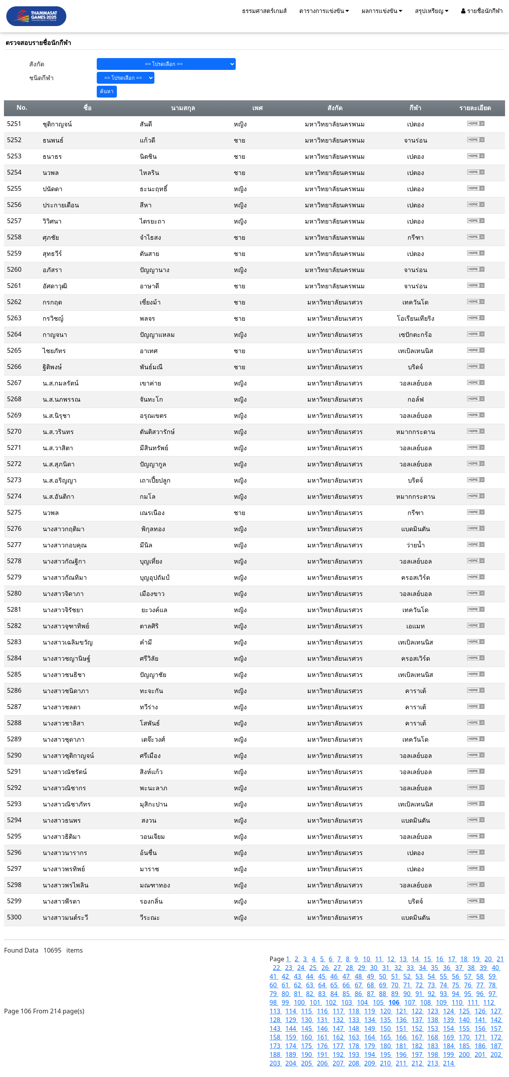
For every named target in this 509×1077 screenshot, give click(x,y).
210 (386, 1063)
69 (383, 985)
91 (419, 993)
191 (323, 1054)
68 (371, 985)
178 (354, 1045)
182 (417, 1045)
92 (432, 993)
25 (313, 967)
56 (456, 976)
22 (277, 967)
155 (465, 1028)
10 (367, 959)
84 (335, 993)
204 (291, 1063)
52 (407, 976)
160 (307, 1037)
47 (346, 976)
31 (386, 967)
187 (496, 1045)
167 (417, 1037)
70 (395, 985)
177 (338, 1045)
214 (449, 1063)
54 (432, 976)
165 (386, 1037)
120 (386, 1011)
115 (307, 1011)
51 (395, 976)
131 (323, 1019)
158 (276, 1037)
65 (335, 985)
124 (449, 1011)
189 (291, 1054)
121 (402, 1011)
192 (338, 1054)
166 (402, 1037)
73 (432, 985)
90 (407, 993)
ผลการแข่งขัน (382, 11)
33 (411, 967)
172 (496, 1037)
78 (492, 985)
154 (449, 1028)
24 (301, 967)
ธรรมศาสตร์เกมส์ (264, 11)
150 (386, 1028)
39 (483, 967)
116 (323, 1011)
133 (354, 1019)
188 (276, 1054)
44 (310, 976)
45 (322, 976)
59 (492, 976)
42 (286, 976)
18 (464, 959)
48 (359, 976)
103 (347, 1002)
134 (370, 1019)
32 (398, 967)
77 (480, 985)
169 (449, 1037)
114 (291, 1011)
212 (417, 1063)
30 (374, 967)
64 (322, 985)
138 (433, 1019)
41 (274, 976)
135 (386, 1019)
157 (496, 1028)
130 (307, 1019)
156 (481, 1028)
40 (496, 967)
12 (391, 959)
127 (496, 1011)
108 (426, 1002)
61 (286, 985)
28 (350, 967)
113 (276, 1011)
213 (433, 1063)
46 (335, 976)
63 (310, 985)
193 (354, 1054)
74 (444, 985)
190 (307, 1054)
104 (363, 1002)
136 (402, 1019)
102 (331, 1002)
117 (338, 1011)
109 (442, 1002)
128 (276, 1019)
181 (402, 1045)
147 (338, 1028)
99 (286, 1002)
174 (291, 1045)
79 (274, 993)
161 (323, 1037)
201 (481, 1054)
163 (354, 1037)
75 (456, 985)
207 (338, 1063)
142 (496, 1019)
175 (307, 1045)
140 (465, 1019)
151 (402, 1028)
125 (465, 1011)
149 (370, 1028)
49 (371, 976)
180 (386, 1045)
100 (300, 1002)
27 (338, 967)
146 (323, 1028)
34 (423, 967)
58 (480, 976)
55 (444, 976)
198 (433, 1054)
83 (322, 993)
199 (449, 1054)
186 (481, 1045)
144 (291, 1028)
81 (298, 993)
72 (419, 985)
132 (338, 1019)
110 (458, 1002)
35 (435, 967)
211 (402, 1063)
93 (444, 993)
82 (310, 993)
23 (289, 967)
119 (370, 1011)
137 (417, 1019)
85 (346, 993)
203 (276, 1063)
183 (433, 1045)
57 (468, 976)
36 (447, 967)
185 (465, 1045)
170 (465, 1037)
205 (307, 1063)
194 (370, 1054)
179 (370, 1045)
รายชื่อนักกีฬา (482, 11)
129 (291, 1019)
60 (274, 985)
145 (307, 1028)
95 (468, 993)
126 (481, 1011)
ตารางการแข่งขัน (324, 11)
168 (433, 1037)
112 (489, 1002)
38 (472, 967)
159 (291, 1037)
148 (354, 1028)
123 (433, 1011)
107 (410, 1002)
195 (386, 1054)
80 (286, 993)
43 (298, 976)
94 (456, 993)
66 (346, 985)
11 (379, 959)
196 (402, 1054)
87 (371, 993)
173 (276, 1045)
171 (481, 1037)
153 (433, 1028)
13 (403, 959)
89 (395, 993)
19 (476, 959)
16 (440, 959)
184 (449, 1045)
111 (474, 1002)
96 (480, 993)
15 (428, 959)
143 (276, 1028)
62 (298, 985)
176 (323, 1045)
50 (383, 976)
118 (354, 1011)
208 (354, 1063)
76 (468, 985)
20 (489, 959)
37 (459, 967)
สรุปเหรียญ (432, 11)
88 (383, 993)
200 (465, 1054)
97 (492, 993)
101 (316, 1002)
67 (359, 985)
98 (274, 1002)
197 (417, 1054)
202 (496, 1054)
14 (415, 959)
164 (370, 1037)
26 (325, 967)
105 (379, 1002)
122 (417, 1011)
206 (323, 1063)
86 (359, 993)
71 (407, 985)
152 (417, 1028)
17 (452, 959)
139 (449, 1019)
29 (362, 967)
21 (500, 959)
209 (370, 1063)
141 (481, 1019)
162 (338, 1037)
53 (419, 976)
